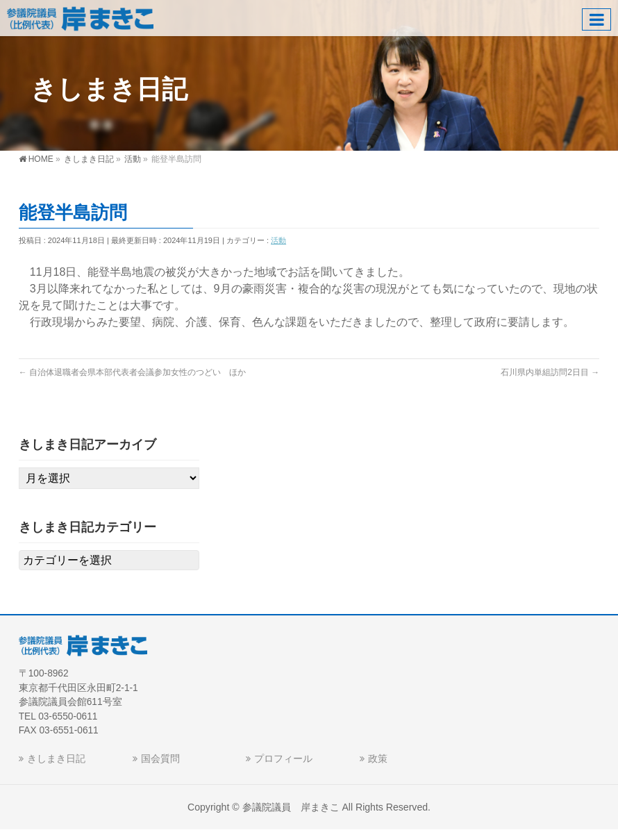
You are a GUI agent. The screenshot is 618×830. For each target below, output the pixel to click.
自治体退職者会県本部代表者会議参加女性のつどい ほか (132, 372)
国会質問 (160, 758)
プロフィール (283, 758)
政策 (377, 758)
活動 (278, 240)
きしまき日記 (56, 758)
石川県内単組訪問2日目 (550, 372)
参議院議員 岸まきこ (291, 807)
